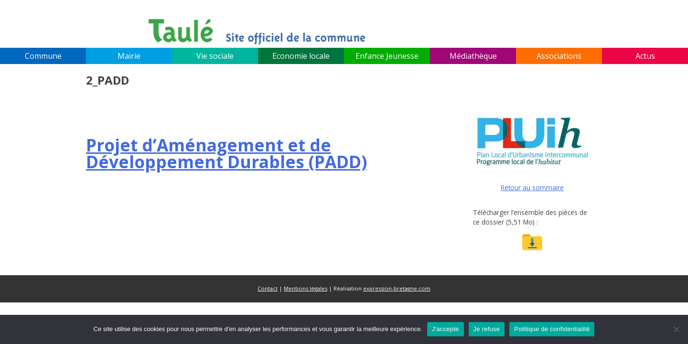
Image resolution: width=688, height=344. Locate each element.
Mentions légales (305, 288)
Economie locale (301, 56)
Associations (559, 56)
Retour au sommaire (532, 187)
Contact (268, 288)
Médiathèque (473, 56)
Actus (645, 56)
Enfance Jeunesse (387, 56)
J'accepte (445, 329)
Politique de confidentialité (552, 329)
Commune (43, 56)
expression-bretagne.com (396, 288)
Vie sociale (215, 56)
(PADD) (226, 153)
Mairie (129, 56)
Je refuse (486, 329)
